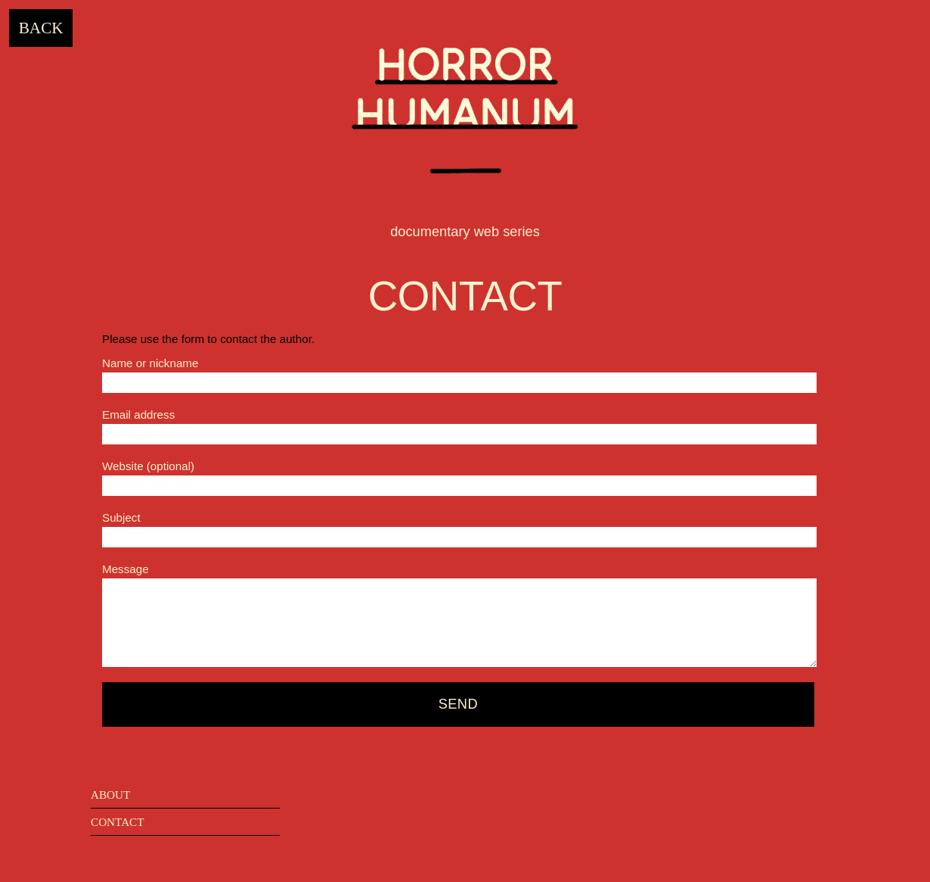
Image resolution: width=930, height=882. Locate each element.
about (110, 794)
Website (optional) (148, 466)
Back (41, 28)
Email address (138, 414)
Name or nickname (150, 363)
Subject (121, 517)
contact (117, 821)
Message (125, 569)
